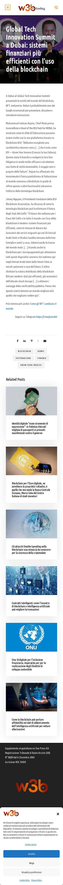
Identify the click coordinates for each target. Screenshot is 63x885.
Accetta (31, 853)
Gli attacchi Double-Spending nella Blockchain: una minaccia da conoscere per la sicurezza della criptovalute (31, 549)
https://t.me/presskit (46, 316)
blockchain (24, 351)
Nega (31, 863)
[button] (58, 814)
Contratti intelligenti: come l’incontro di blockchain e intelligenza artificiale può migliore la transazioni (31, 606)
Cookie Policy (24, 880)
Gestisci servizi (30, 844)
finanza (41, 358)
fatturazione (23, 358)
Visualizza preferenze (32, 872)
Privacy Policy (36, 880)
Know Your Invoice (31, 365)
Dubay (41, 351)
